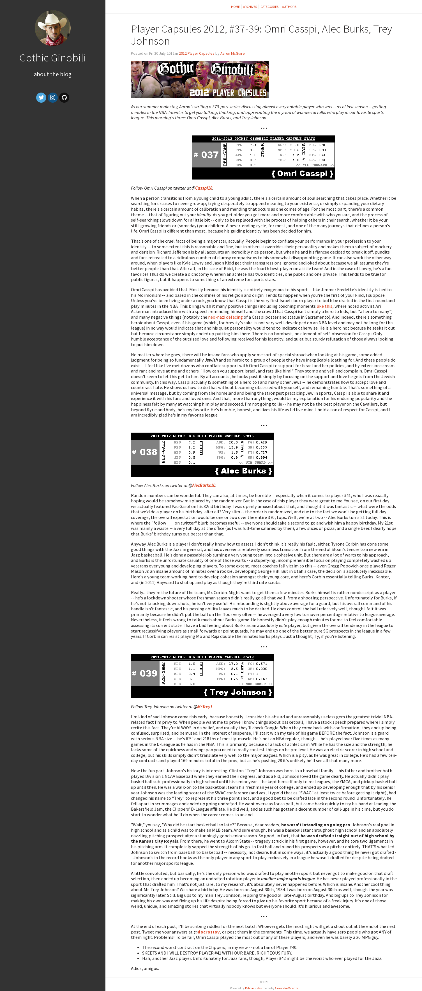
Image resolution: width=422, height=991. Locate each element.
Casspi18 (203, 188)
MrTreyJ (204, 706)
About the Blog (53, 74)
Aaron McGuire (232, 53)
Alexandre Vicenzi (286, 988)
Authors (289, 6)
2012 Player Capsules (197, 53)
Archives (250, 6)
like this (324, 306)
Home (235, 6)
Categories (269, 6)
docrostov (209, 932)
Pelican (250, 988)
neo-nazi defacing (225, 317)
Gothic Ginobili (52, 57)
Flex (259, 988)
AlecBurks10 (203, 485)
